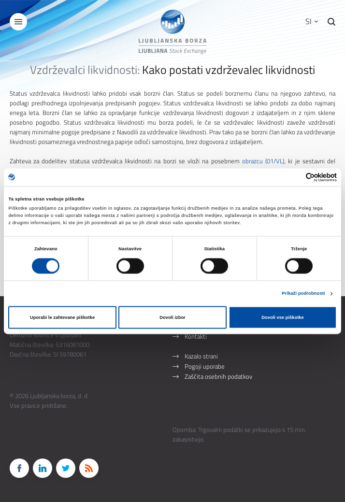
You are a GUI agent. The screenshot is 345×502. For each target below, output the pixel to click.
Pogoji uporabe (205, 366)
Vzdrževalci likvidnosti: (85, 69)
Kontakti (196, 336)
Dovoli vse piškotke (282, 317)
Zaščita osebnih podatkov (218, 376)
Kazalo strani (201, 356)
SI (311, 21)
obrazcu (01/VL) (263, 161)
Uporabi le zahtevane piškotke (62, 317)
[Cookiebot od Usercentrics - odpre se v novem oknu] (294, 177)
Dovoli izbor (172, 317)
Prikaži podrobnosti (303, 293)
